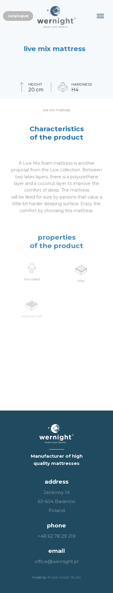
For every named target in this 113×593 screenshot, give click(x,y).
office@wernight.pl (56, 561)
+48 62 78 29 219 (57, 536)
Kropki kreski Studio (64, 577)
